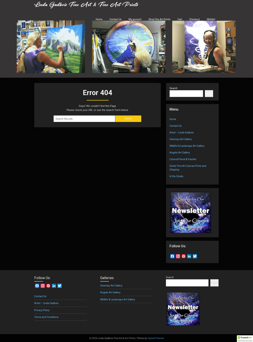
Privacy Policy (41, 310)
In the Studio (176, 176)
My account (135, 19)
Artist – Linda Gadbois (182, 132)
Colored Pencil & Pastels (183, 159)
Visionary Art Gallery (181, 139)
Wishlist (211, 19)
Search (173, 88)
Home (99, 19)
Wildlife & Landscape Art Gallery (187, 145)
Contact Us (115, 19)
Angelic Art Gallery (180, 152)
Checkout (194, 19)
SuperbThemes (156, 338)
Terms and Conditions (46, 317)
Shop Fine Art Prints (159, 19)
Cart (179, 19)
